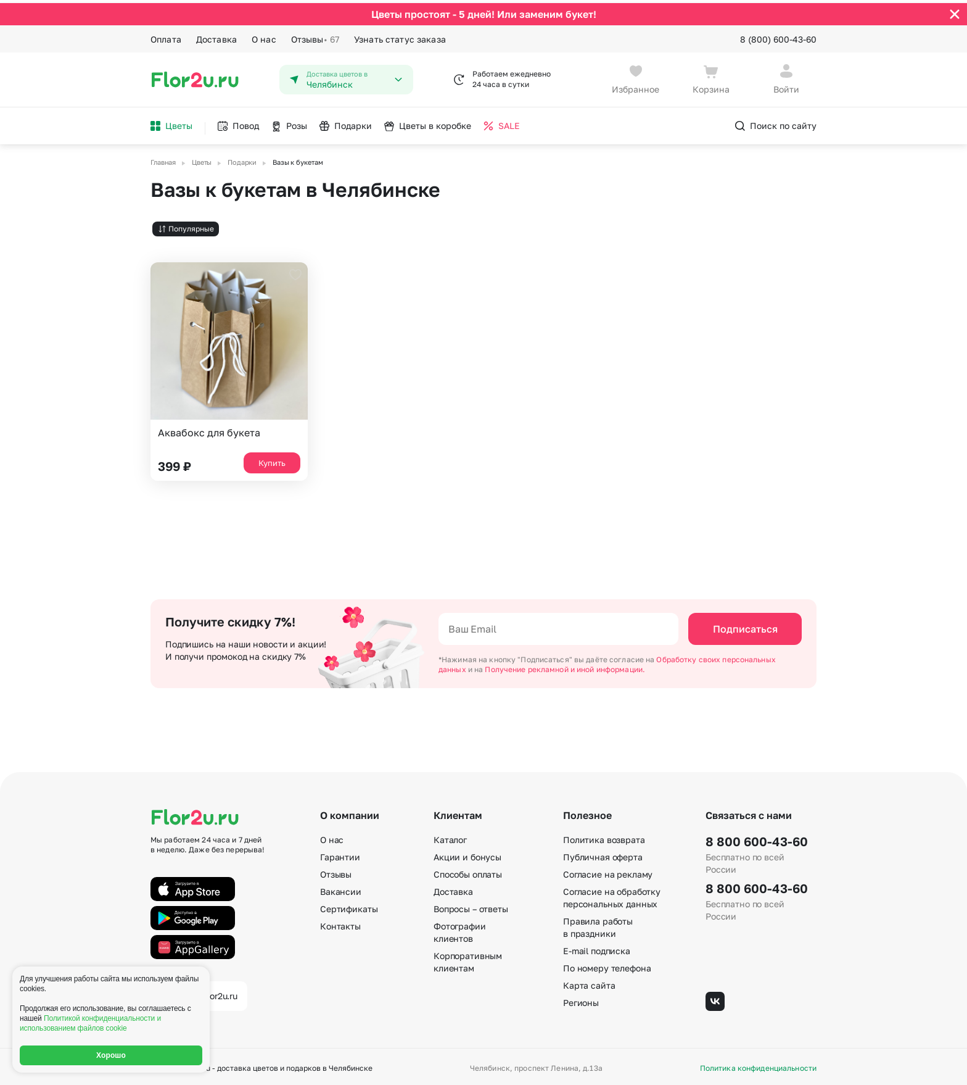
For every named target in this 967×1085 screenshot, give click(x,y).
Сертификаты (348, 905)
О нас (264, 35)
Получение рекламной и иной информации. (565, 665)
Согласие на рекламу (607, 871)
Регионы (581, 999)
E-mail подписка (596, 947)
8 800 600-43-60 (757, 838)
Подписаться (745, 625)
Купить (272, 459)
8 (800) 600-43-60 (778, 35)
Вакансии (340, 888)
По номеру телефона (607, 965)
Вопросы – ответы (471, 905)
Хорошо (111, 1055)
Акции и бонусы (467, 854)
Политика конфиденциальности (758, 1065)
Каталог (450, 836)
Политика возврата (604, 836)
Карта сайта (589, 982)
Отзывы (315, 36)
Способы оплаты (468, 871)
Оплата (165, 35)
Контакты (340, 923)
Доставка (216, 35)
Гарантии (340, 854)
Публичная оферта (603, 854)
